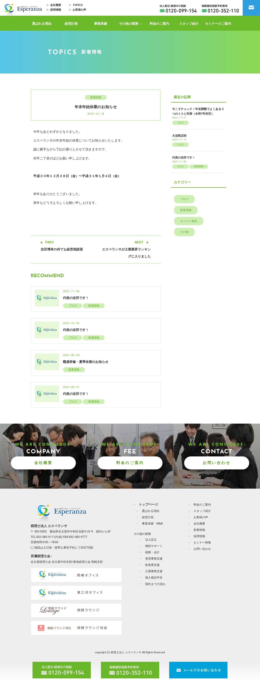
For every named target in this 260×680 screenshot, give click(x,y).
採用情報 (55, 9)
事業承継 (100, 23)
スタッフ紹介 (189, 23)
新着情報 (95, 97)
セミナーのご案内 (218, 23)
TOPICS (78, 5)
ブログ (73, 305)
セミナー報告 (189, 221)
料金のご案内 (159, 23)
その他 (184, 233)
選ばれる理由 (41, 23)
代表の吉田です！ (76, 298)
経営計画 (71, 23)
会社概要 (55, 5)
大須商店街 (179, 135)
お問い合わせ (217, 463)
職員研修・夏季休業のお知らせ (85, 362)
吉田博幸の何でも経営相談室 (62, 249)
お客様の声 (79, 9)
